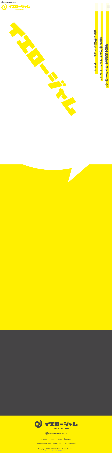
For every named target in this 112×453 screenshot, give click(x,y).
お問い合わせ (68, 439)
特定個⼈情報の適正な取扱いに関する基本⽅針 (49, 443)
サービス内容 (44, 439)
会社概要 (52, 439)
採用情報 (60, 439)
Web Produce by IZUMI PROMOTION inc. (56, 450)
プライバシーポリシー (70, 443)
